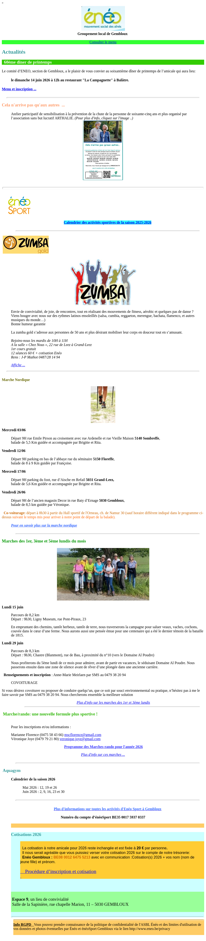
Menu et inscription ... (19, 89)
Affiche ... (18, 365)
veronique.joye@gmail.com (80, 739)
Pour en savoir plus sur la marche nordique (44, 525)
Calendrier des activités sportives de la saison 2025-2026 (107, 222)
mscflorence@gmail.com (82, 735)
